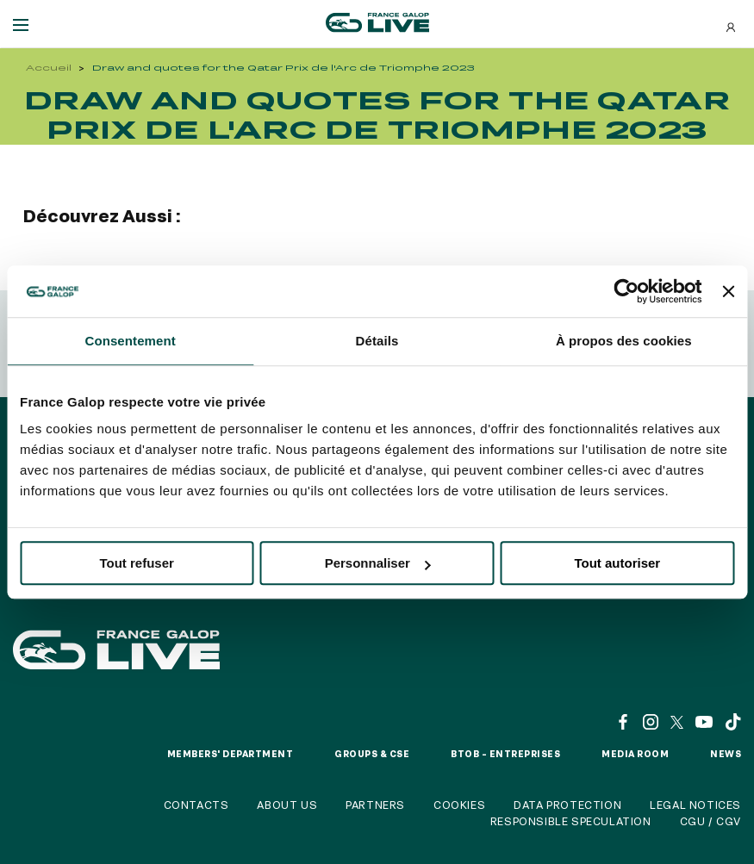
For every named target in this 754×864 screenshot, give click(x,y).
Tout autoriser (617, 563)
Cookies (459, 805)
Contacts (196, 805)
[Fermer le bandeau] (728, 291)
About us (287, 805)
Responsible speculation (570, 821)
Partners (375, 805)
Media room (635, 754)
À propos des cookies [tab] (624, 340)
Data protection (567, 805)
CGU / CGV (710, 821)
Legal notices (695, 805)
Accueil (49, 67)
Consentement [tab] (129, 340)
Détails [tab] (377, 340)
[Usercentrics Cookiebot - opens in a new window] (626, 291)
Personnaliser (378, 563)
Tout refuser (136, 563)
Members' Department (230, 754)
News (725, 754)
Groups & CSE (371, 754)
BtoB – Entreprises (505, 754)
